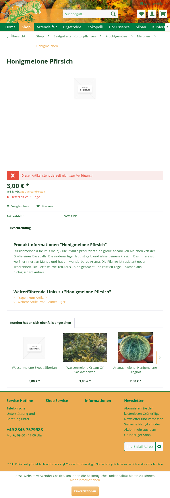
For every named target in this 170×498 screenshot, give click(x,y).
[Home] (10, 27)
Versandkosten (75, 464)
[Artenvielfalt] (47, 27)
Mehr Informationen (85, 480)
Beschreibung (20, 228)
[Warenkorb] (162, 14)
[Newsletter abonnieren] (159, 446)
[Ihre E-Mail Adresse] (140, 446)
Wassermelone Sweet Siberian (34, 367)
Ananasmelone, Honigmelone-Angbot (135, 369)
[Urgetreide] (72, 27)
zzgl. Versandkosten (32, 191)
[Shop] (26, 27)
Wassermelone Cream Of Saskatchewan (84, 369)
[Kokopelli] (95, 27)
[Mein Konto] (152, 14)
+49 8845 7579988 (25, 429)
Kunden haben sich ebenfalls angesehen (40, 322)
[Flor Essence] (119, 27)
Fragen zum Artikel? (30, 297)
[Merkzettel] (141, 14)
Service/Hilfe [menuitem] (152, 4)
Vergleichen (18, 206)
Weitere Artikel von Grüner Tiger (40, 302)
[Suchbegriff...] (90, 14)
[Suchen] (113, 14)
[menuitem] (90, 14)
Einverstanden (85, 491)
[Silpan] (141, 27)
